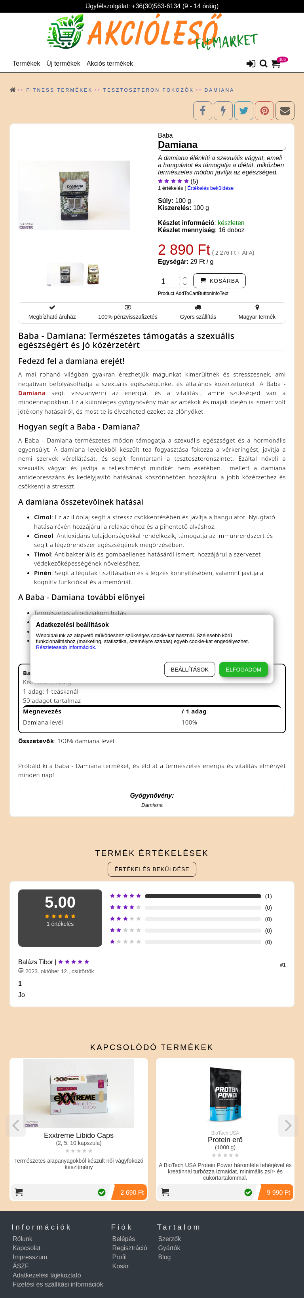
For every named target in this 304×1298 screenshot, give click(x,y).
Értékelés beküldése (210, 188)
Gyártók (169, 1248)
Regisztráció (129, 1248)
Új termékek (63, 63)
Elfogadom (243, 669)
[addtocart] (219, 280)
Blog (164, 1257)
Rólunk (22, 1239)
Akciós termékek (110, 63)
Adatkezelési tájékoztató (47, 1275)
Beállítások (190, 669)
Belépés (123, 1239)
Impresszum (30, 1257)
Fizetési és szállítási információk (58, 1284)
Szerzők (169, 1239)
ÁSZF (21, 1266)
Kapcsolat (26, 1248)
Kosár (120, 1266)
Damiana (32, 393)
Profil (119, 1257)
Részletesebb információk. (66, 647)
